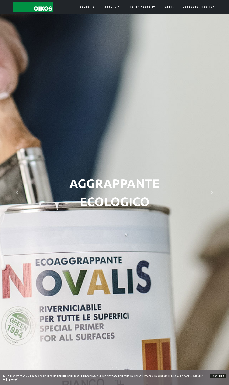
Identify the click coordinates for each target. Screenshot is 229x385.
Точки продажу (142, 6)
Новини (169, 6)
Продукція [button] (111, 6)
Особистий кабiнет (199, 6)
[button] (17, 192)
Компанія (87, 6)
